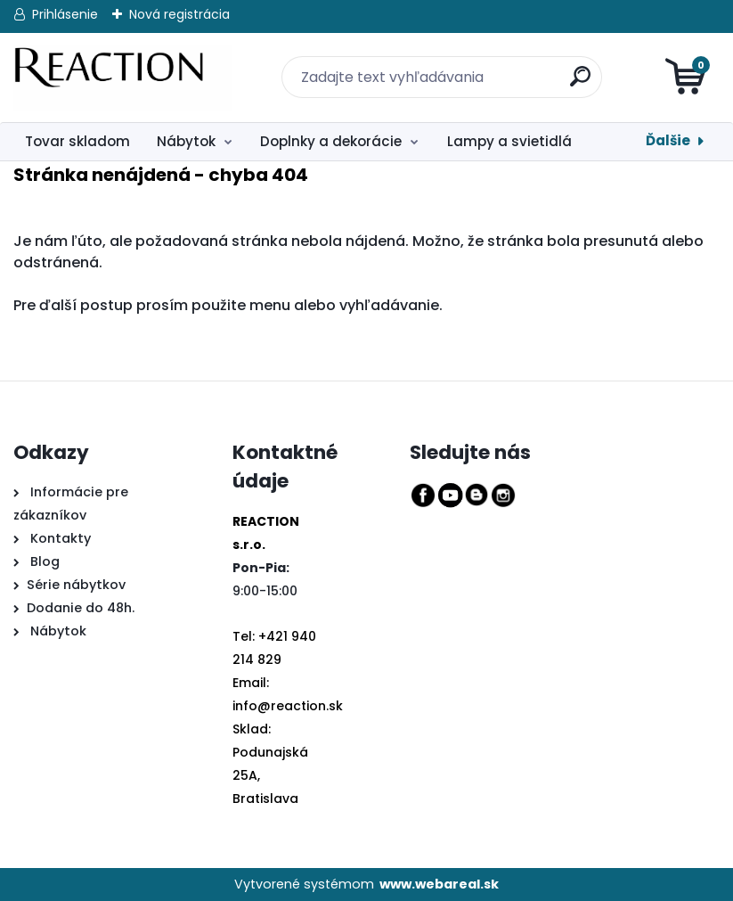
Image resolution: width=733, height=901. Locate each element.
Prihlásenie (65, 14)
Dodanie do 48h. (80, 608)
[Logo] (122, 77)
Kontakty (60, 538)
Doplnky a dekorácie (331, 141)
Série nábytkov (76, 585)
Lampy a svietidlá (509, 141)
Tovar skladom (77, 141)
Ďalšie (668, 140)
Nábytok (186, 141)
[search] (569, 66)
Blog (43, 561)
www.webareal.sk (439, 884)
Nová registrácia (179, 14)
